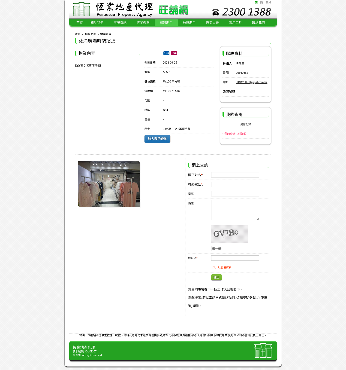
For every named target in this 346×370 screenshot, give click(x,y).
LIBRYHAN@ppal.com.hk (252, 82)
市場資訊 (120, 22)
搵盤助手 (166, 22)
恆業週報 (143, 22)
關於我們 (96, 22)
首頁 (78, 34)
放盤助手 (189, 22)
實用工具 (235, 22)
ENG (268, 2)
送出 (217, 277)
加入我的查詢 (157, 139)
